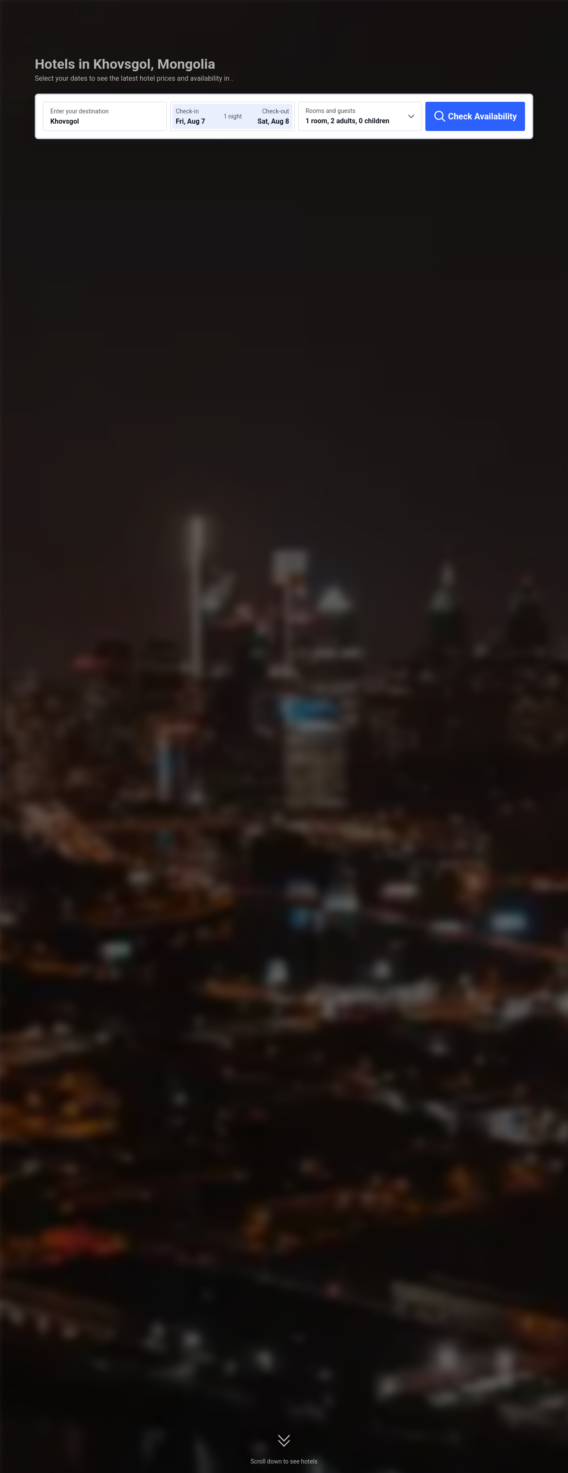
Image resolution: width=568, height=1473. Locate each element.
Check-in (187, 111)
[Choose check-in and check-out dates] (201, 116)
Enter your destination (79, 111)
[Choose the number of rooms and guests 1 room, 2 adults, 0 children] (360, 116)
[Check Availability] (475, 116)
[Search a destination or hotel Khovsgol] (105, 116)
